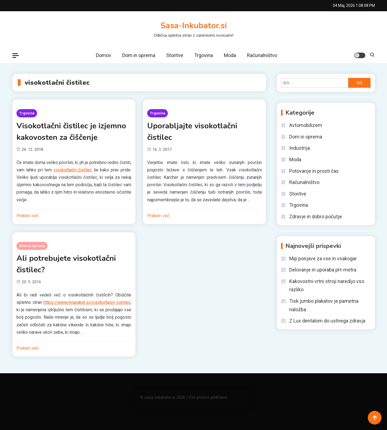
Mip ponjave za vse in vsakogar (323, 258)
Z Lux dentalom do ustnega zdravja (327, 321)
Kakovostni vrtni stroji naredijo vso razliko (326, 285)
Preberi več (27, 215)
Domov (103, 55)
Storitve (174, 55)
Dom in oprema (138, 55)
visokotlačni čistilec (73, 169)
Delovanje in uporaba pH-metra (322, 270)
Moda (230, 55)
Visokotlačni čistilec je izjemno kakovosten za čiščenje (71, 132)
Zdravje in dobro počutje (315, 216)
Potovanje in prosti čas (314, 171)
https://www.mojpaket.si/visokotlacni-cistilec (86, 302)
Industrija (299, 148)
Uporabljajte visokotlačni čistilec (192, 132)
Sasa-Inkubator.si (193, 25)
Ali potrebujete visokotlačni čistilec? (66, 264)
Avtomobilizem (305, 125)
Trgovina (203, 55)
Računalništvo (262, 55)
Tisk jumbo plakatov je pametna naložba (323, 305)
